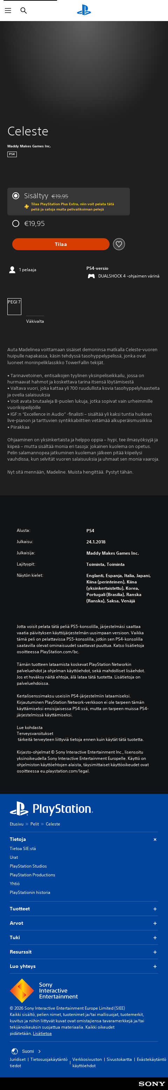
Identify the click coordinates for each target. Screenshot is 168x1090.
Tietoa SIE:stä (23, 848)
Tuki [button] (84, 937)
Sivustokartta (119, 1059)
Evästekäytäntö (151, 1059)
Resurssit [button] (84, 952)
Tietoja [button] (84, 839)
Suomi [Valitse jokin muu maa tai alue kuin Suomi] (26, 1051)
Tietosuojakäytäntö (49, 1059)
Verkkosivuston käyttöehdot (87, 1062)
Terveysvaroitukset (35, 733)
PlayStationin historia (30, 892)
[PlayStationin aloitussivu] (84, 10)
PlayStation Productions (32, 875)
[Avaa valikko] (8, 10)
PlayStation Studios (28, 866)
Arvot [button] (84, 923)
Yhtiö (15, 884)
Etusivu (16, 824)
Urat (14, 857)
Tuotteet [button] (84, 908)
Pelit (34, 824)
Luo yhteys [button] (84, 966)
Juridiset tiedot (18, 1062)
